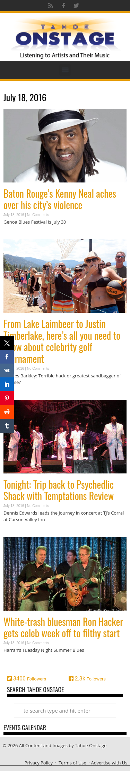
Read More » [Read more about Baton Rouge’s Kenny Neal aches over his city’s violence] (15, 235)
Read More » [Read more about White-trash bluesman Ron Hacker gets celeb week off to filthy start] (15, 664)
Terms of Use (72, 763)
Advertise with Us (109, 763)
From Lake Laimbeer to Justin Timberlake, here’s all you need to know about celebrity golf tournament (61, 341)
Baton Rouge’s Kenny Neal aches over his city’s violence (59, 199)
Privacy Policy (39, 763)
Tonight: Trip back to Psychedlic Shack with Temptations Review (58, 490)
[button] (65, 70)
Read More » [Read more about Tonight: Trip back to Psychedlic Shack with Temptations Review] (15, 533)
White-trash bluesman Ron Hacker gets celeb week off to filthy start (63, 627)
